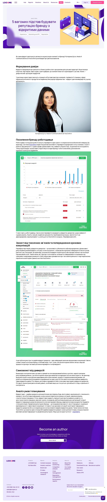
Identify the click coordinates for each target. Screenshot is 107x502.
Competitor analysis (56, 468)
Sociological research (44, 473)
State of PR (80, 472)
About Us (46, 2)
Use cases (80, 468)
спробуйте (76, 412)
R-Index (42, 470)
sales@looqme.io (12, 489)
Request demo (97, 2)
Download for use (82, 465)
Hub (25, 2)
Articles (91, 463)
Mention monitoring (56, 463)
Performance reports (57, 480)
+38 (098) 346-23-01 (13, 487)
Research (80, 470)
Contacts (67, 2)
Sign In (86, 2)
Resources (54, 2)
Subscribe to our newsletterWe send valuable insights (75, 485)
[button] (78, 2)
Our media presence (68, 468)
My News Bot (32, 465)
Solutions (38, 2)
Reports (30, 2)
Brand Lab (43, 468)
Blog (61, 2)
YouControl (32, 145)
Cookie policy (82, 496)
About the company (68, 463)
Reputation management (57, 476)
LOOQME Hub (32, 463)
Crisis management (57, 472)
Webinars (79, 463)
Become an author (94, 465)
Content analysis (45, 463)
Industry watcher (45, 465)
